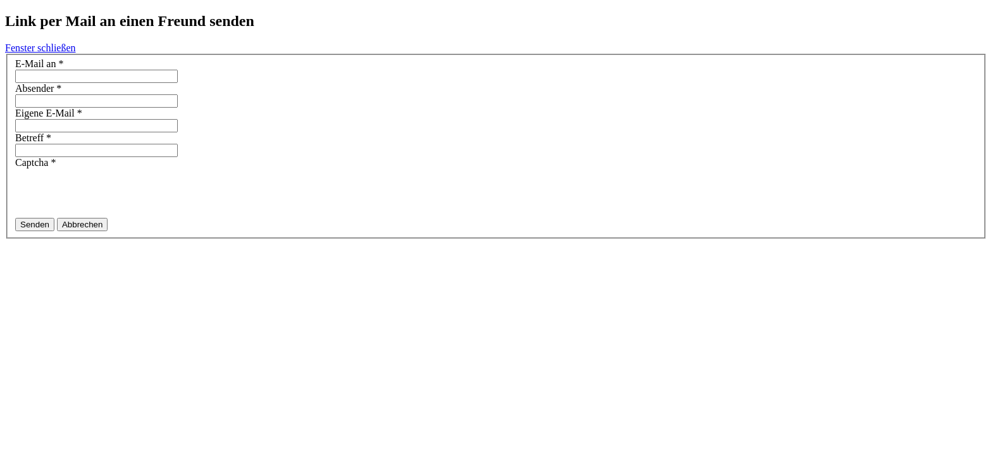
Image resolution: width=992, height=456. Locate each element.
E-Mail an (39, 63)
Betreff (33, 137)
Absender (38, 88)
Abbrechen (82, 224)
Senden (34, 224)
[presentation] (111, 193)
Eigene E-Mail (48, 113)
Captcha (35, 162)
